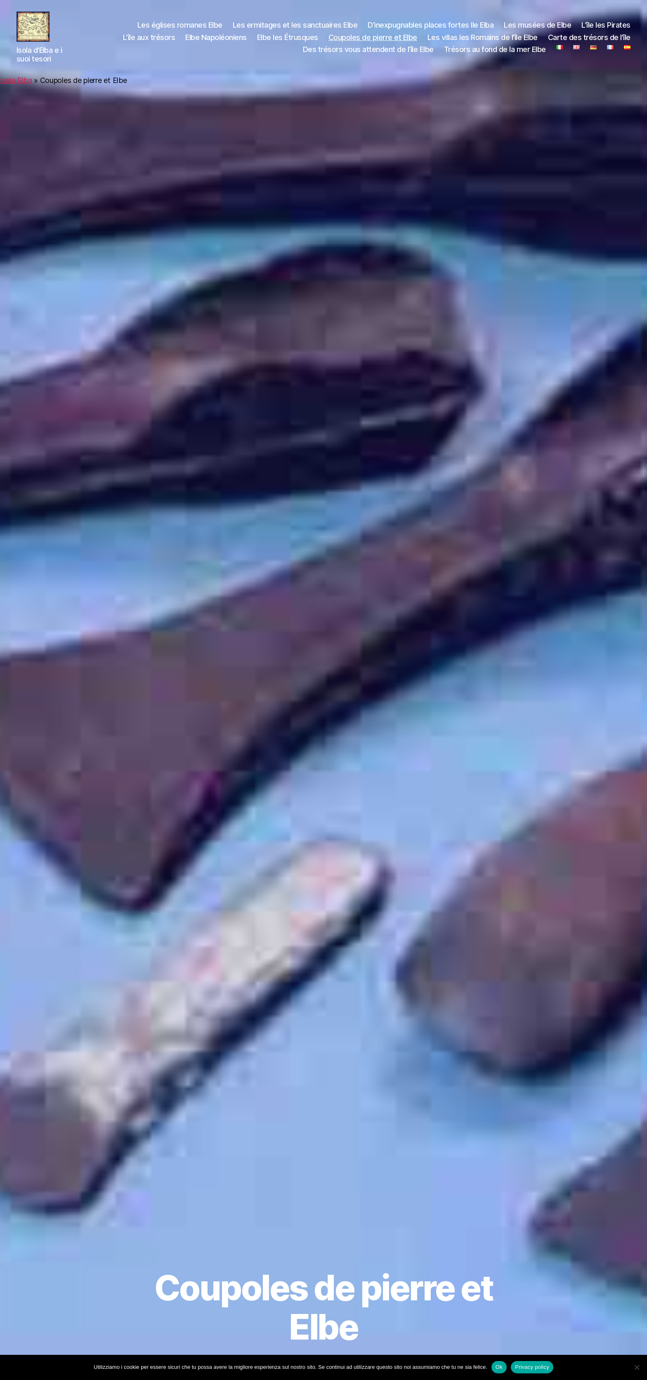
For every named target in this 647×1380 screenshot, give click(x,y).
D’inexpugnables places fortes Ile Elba (431, 28)
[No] (637, 1367)
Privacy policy (532, 1367)
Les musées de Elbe (537, 28)
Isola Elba (16, 87)
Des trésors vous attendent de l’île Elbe (368, 53)
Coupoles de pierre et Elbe (372, 40)
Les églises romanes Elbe (179, 28)
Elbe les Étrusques (287, 40)
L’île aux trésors (149, 40)
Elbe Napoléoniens (216, 40)
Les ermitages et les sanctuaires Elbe (295, 28)
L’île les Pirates (605, 28)
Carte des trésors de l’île (589, 40)
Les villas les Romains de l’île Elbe (482, 40)
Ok (499, 1367)
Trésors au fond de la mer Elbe (495, 53)
